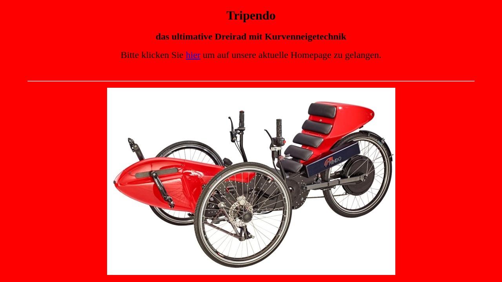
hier (193, 55)
